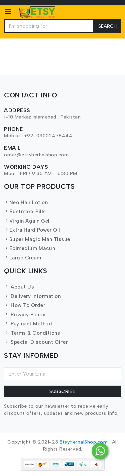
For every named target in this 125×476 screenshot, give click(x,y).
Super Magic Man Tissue (37, 239)
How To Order (24, 305)
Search (107, 26)
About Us (19, 287)
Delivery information (32, 296)
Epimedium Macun (29, 248)
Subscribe (62, 391)
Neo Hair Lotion (26, 203)
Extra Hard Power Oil (32, 230)
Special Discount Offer (36, 342)
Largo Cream (22, 258)
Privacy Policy (24, 315)
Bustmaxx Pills (25, 212)
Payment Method (28, 324)
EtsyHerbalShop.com (84, 442)
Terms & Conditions (32, 333)
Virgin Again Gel (27, 221)
